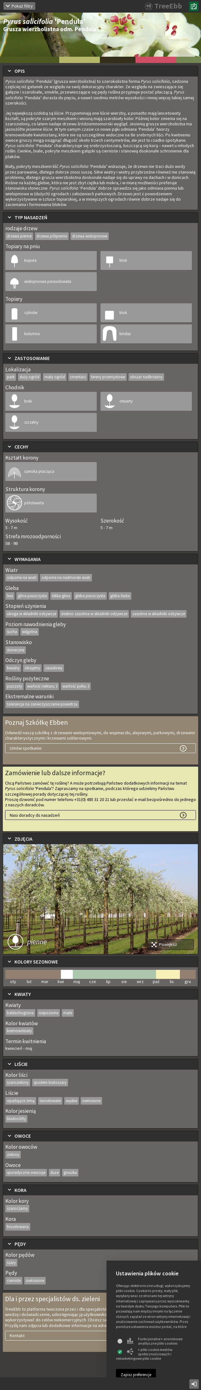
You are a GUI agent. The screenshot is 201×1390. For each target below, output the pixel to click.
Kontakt (17, 1335)
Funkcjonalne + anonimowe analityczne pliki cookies (154, 1341)
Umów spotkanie (26, 748)
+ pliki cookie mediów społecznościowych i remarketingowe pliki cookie (144, 1354)
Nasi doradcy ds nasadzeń (35, 815)
